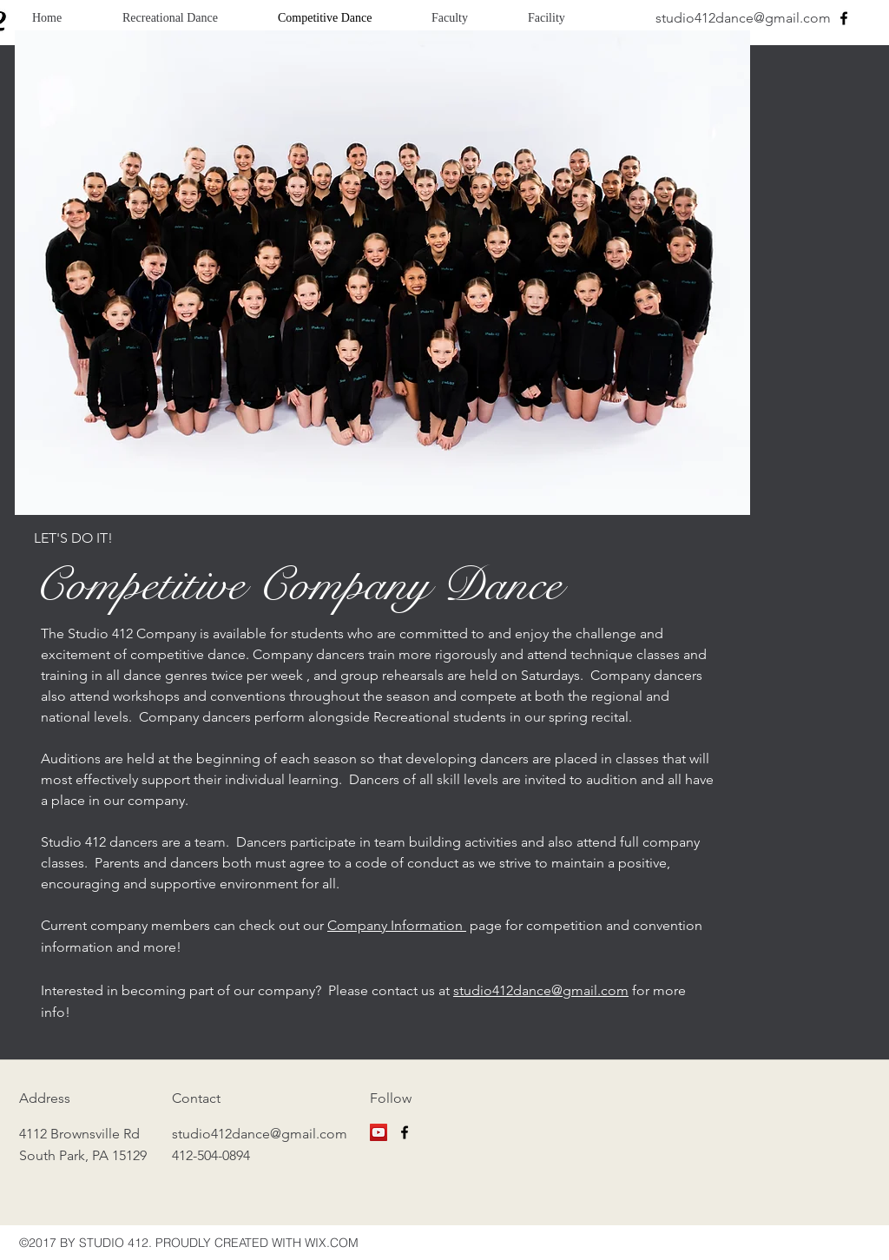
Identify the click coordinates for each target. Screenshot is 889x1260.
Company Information (396, 925)
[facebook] (844, 18)
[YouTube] (378, 1132)
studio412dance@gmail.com (743, 18)
